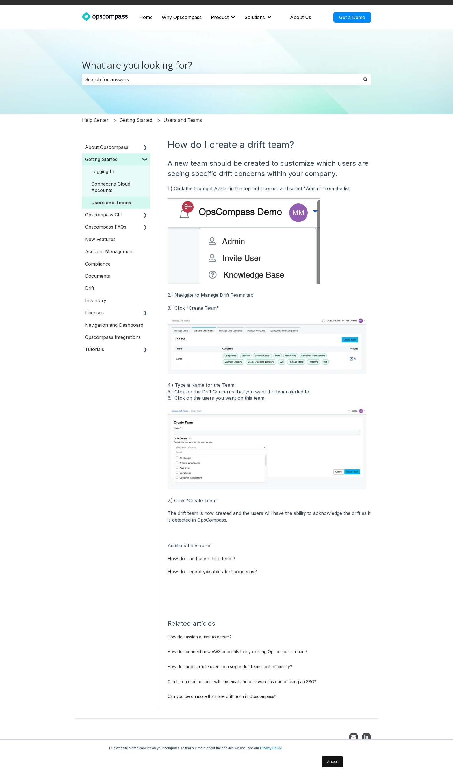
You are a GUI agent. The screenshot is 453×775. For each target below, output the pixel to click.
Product (220, 17)
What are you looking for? (137, 65)
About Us (300, 17)
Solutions (254, 17)
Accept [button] (332, 762)
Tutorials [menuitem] (94, 349)
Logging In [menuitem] (102, 171)
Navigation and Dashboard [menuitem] (114, 325)
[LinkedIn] (366, 737)
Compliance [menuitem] (98, 264)
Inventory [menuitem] (95, 300)
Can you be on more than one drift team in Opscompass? (222, 696)
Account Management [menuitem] (109, 251)
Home (146, 17)
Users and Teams (183, 120)
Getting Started (136, 120)
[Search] (365, 79)
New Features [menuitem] (100, 239)
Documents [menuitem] (97, 276)
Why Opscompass (182, 17)
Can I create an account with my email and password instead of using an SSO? (242, 681)
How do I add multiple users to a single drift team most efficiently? (230, 666)
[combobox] (221, 79)
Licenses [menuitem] (94, 312)
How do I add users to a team (200, 558)
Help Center (95, 120)
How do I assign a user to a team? (200, 636)
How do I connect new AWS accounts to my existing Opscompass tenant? (238, 651)
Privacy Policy (270, 748)
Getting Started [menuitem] (101, 159)
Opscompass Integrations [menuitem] (113, 337)
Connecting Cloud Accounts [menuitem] (110, 187)
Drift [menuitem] (89, 288)
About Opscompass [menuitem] (106, 147)
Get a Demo (352, 17)
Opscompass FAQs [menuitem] (105, 227)
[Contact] (353, 737)
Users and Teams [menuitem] (111, 203)
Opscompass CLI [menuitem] (103, 215)
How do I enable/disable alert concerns (211, 571)
